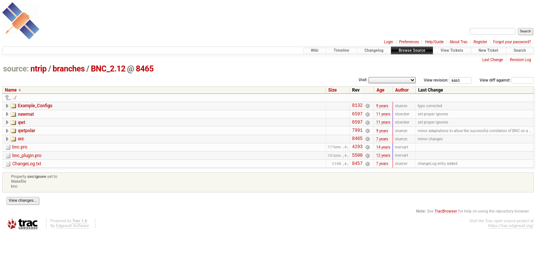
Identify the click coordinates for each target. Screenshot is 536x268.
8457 (357, 172)
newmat (26, 115)
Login (388, 42)
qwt (21, 124)
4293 (357, 153)
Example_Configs (35, 105)
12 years (383, 163)
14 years (383, 153)
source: (16, 68)
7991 (357, 134)
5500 (357, 163)
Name (11, 90)
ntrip (39, 68)
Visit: (362, 79)
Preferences (409, 42)
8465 (145, 68)
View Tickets (452, 50)
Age (380, 90)
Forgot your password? (512, 42)
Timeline (342, 50)
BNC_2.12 (108, 68)
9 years (382, 106)
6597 (357, 116)
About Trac (459, 42)
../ (14, 97)
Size (332, 90)
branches (68, 68)
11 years (383, 116)
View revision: (436, 80)
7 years (382, 144)
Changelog (373, 50)
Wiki (315, 50)
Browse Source (412, 50)
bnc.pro (19, 152)
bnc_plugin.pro (26, 162)
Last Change (492, 60)
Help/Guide (434, 42)
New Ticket (488, 50)
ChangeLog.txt (26, 171)
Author (402, 90)
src (21, 143)
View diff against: (507, 80)
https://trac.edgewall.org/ (511, 234)
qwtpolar (26, 134)
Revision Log (520, 60)
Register (480, 42)
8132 (357, 106)
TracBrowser (445, 220)
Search (520, 50)
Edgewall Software (72, 234)
